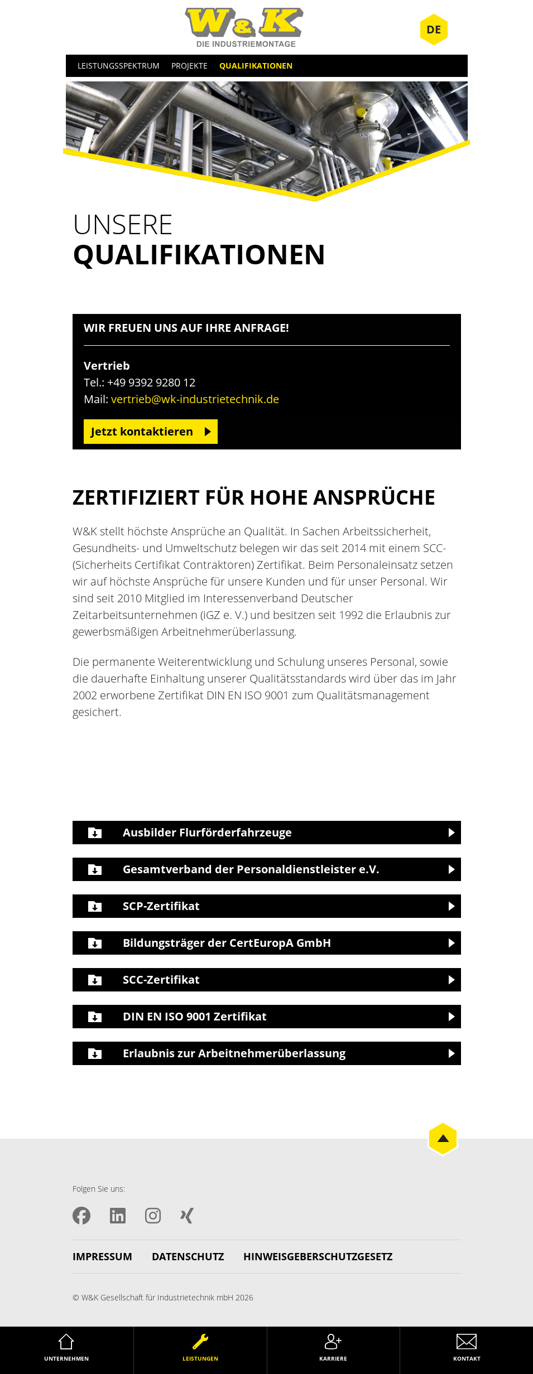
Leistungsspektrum (119, 65)
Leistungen (200, 1358)
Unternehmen (66, 1358)
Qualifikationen (255, 65)
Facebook (81, 1216)
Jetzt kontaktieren (142, 431)
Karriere (333, 1358)
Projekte (189, 65)
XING (187, 1216)
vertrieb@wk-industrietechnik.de (195, 399)
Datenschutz (188, 1256)
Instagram (153, 1216)
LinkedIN (118, 1216)
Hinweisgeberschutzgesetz (317, 1256)
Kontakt (467, 1358)
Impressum (102, 1256)
